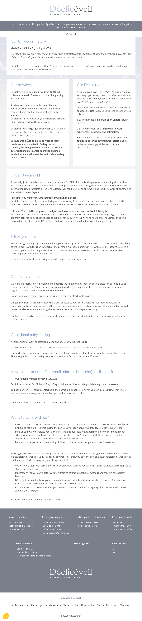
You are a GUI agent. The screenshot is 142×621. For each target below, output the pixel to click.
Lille (32, 605)
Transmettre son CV (122, 526)
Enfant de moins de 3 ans (54, 522)
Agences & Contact (71, 598)
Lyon (41, 605)
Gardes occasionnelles (88, 522)
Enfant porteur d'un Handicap (56, 533)
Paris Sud (96, 605)
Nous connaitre (19, 24)
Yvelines (124, 605)
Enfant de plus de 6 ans (53, 529)
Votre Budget (122, 24)
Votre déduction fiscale (27, 552)
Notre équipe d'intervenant (21, 526)
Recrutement (118, 522)
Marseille (53, 605)
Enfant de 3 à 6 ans (51, 526)
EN (67, 33)
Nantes (67, 605)
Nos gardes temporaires (73, 24)
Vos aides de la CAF (26, 549)
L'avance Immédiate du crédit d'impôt (34, 556)
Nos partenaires (16, 529)
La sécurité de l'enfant (122, 529)
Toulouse (111, 605)
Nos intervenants (101, 24)
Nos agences (62, 27)
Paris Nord (81, 605)
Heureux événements (87, 526)
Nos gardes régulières (43, 24)
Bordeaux (20, 605)
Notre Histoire (15, 522)
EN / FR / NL (80, 27)
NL (74, 33)
